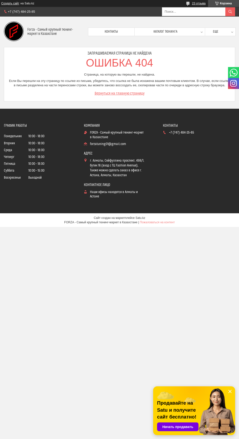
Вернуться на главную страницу (120, 93)
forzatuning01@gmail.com (108, 144)
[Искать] (230, 11)
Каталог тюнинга (165, 32)
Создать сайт (10, 3)
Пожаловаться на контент (157, 222)
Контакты (111, 32)
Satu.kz (140, 218)
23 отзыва (199, 3)
